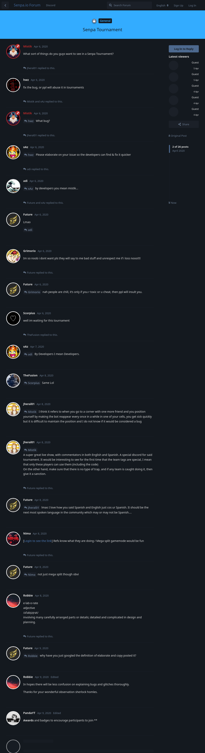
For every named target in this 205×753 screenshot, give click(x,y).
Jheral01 (33, 507)
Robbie (32, 656)
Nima (31, 575)
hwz (30, 121)
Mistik (32, 412)
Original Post (178, 135)
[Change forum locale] (162, 5)
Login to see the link (38, 541)
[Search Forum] (129, 5)
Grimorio (34, 292)
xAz (30, 189)
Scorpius (34, 383)
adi (30, 230)
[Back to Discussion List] (5, 5)
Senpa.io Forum (27, 5)
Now (172, 203)
